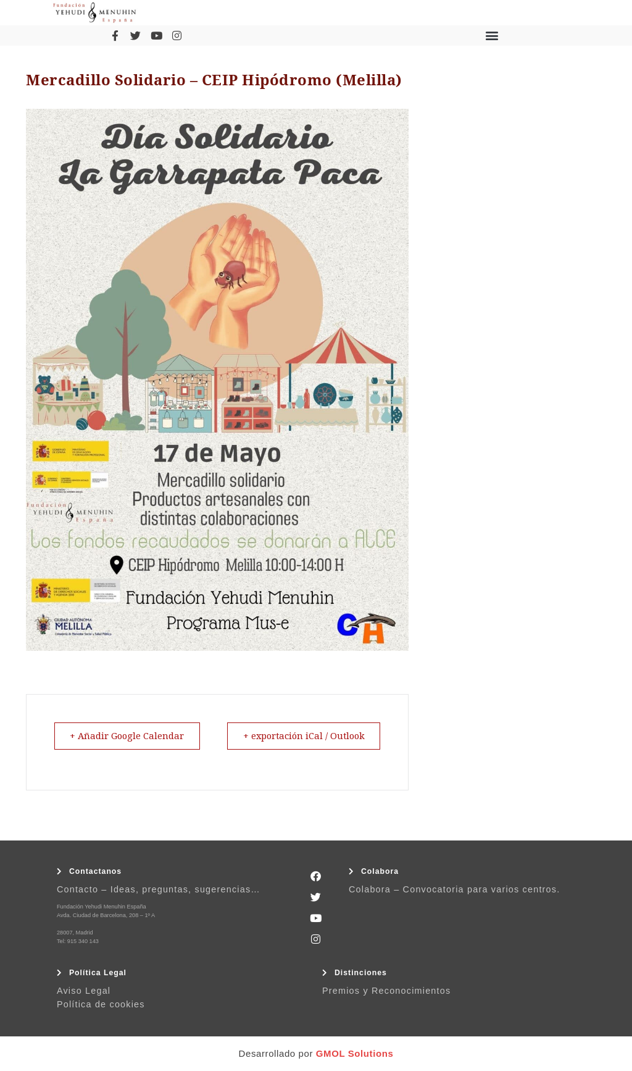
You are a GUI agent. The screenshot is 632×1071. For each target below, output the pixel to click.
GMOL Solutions (355, 1053)
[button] (491, 35)
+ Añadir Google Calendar (130, 736)
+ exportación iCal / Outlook (299, 736)
